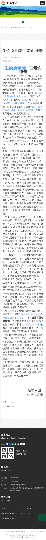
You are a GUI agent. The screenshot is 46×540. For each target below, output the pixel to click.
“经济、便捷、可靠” (15, 103)
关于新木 (5, 27)
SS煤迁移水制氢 (32, 324)
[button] (42, 3)
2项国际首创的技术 (29, 314)
